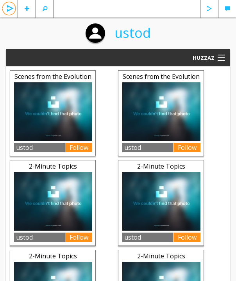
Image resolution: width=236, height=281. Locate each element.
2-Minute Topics (53, 166)
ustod (132, 33)
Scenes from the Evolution (52, 76)
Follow (79, 147)
